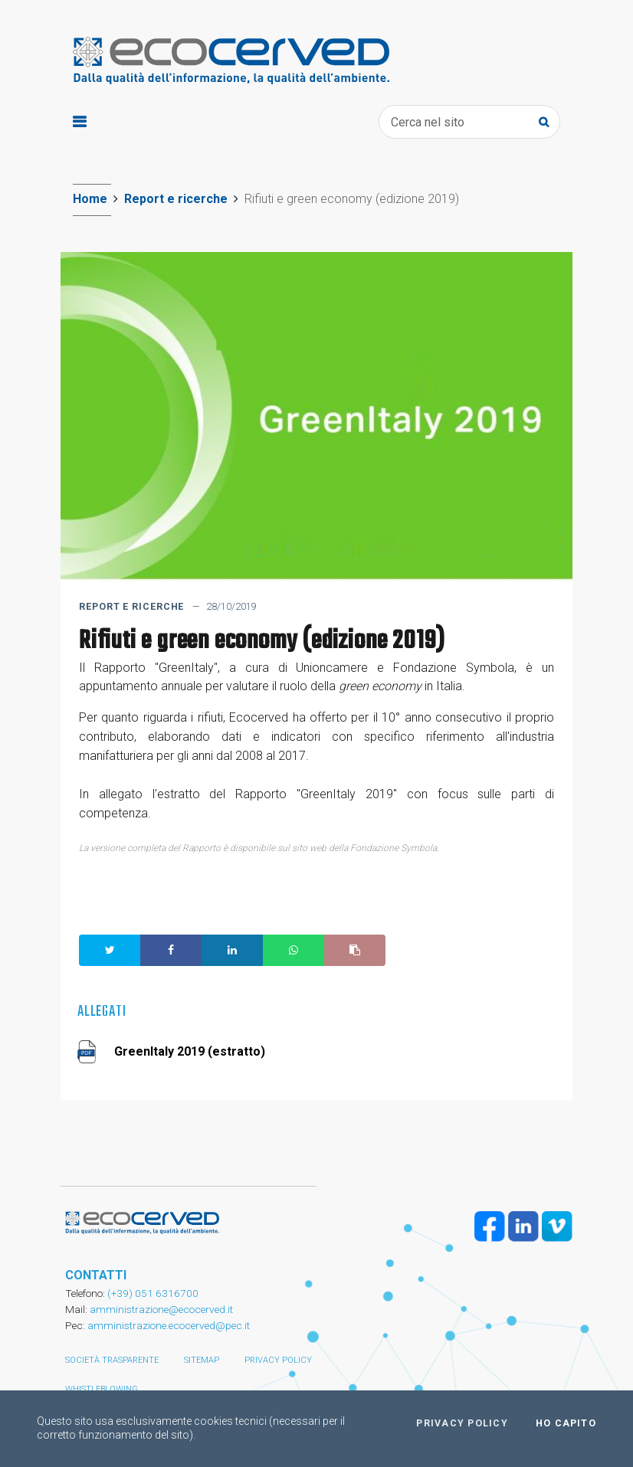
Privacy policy (278, 1360)
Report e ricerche (176, 199)
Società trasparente (112, 1360)
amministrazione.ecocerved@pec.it (168, 1325)
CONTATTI (95, 1275)
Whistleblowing (101, 1389)
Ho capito (566, 1423)
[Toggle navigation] (79, 122)
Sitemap (201, 1360)
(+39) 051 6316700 (151, 1293)
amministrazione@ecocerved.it (161, 1309)
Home (90, 199)
